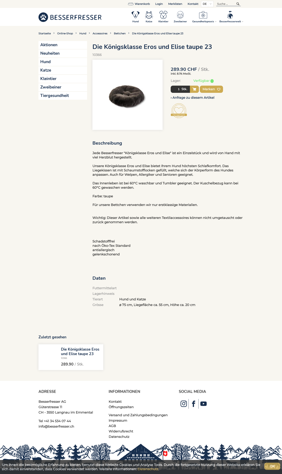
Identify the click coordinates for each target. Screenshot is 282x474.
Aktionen (48, 45)
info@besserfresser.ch (56, 426)
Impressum (118, 420)
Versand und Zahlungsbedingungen (138, 415)
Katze (45, 70)
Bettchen (120, 33)
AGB (112, 426)
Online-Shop (65, 33)
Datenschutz (119, 437)
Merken (211, 89)
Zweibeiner (50, 87)
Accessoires (100, 33)
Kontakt (193, 4)
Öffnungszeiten (121, 407)
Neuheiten (50, 53)
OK (272, 466)
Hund (82, 33)
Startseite (44, 33)
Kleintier (48, 78)
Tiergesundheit (54, 95)
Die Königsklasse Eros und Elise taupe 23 (157, 33)
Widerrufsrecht (121, 431)
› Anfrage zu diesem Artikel (192, 97)
